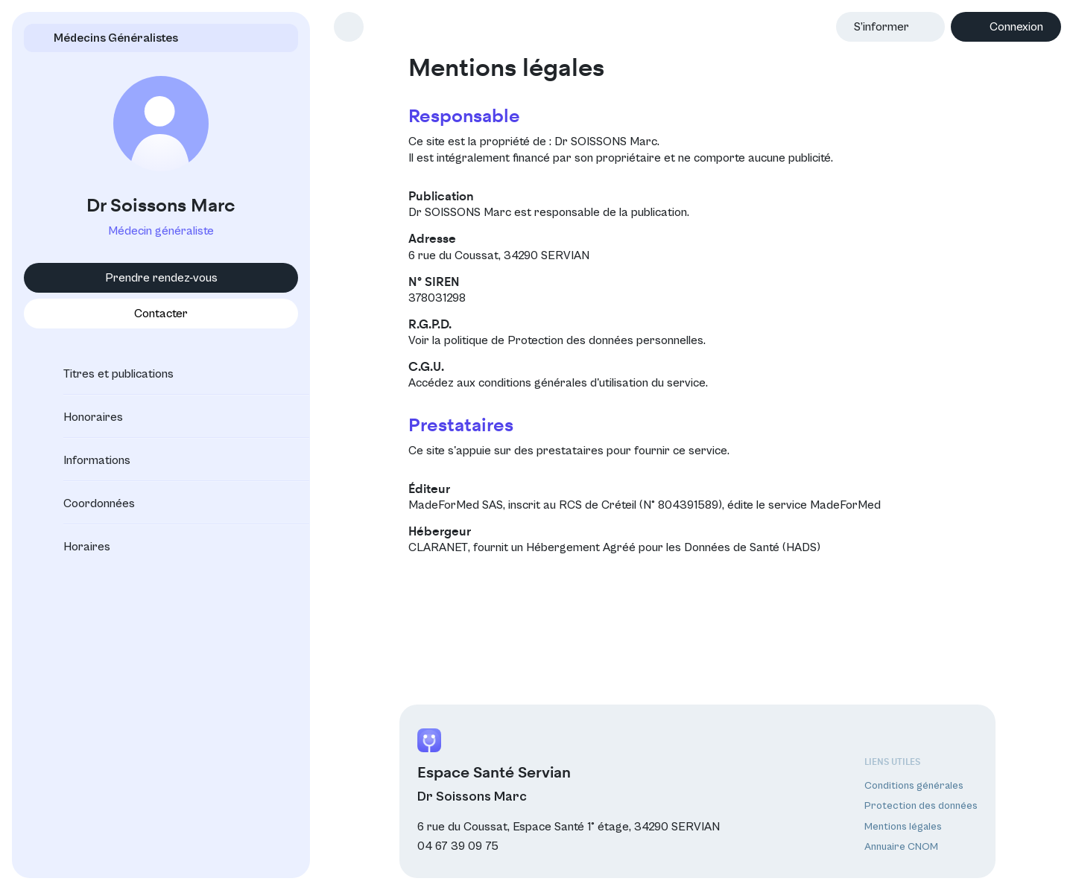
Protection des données (921, 806)
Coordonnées (86, 503)
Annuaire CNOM (901, 847)
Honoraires (80, 417)
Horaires (73, 547)
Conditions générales (913, 786)
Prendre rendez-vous (161, 278)
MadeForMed (845, 505)
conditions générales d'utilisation (563, 383)
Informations (83, 460)
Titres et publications (105, 374)
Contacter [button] (161, 313)
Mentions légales (903, 827)
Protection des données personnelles (605, 340)
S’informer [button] (881, 27)
